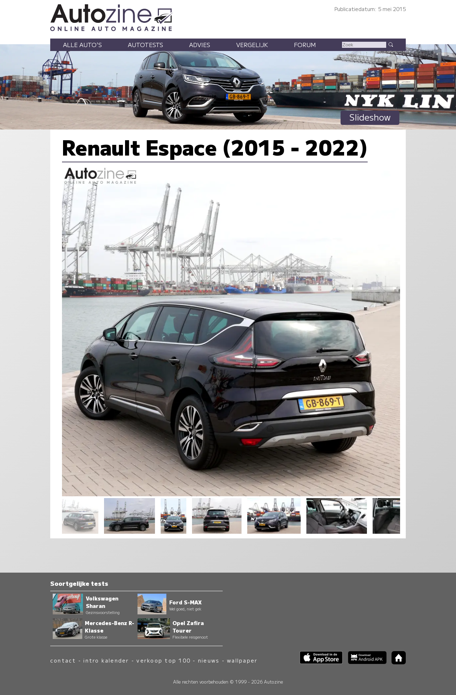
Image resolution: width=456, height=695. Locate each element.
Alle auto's (82, 44)
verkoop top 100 (163, 660)
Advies (199, 44)
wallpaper (242, 660)
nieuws (208, 660)
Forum (305, 44)
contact (63, 660)
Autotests (145, 44)
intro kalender (106, 660)
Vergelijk (252, 44)
